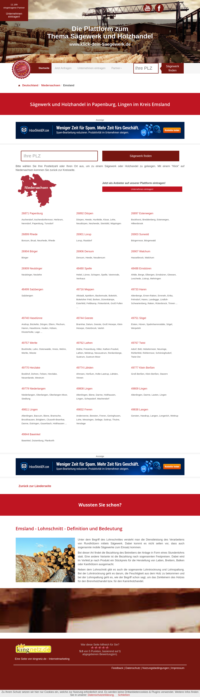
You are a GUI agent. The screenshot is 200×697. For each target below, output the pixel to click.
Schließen (124, 694)
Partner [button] (116, 68)
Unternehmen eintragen (92, 68)
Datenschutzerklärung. (101, 694)
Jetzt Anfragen (63, 68)
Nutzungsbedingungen (155, 668)
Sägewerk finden (172, 68)
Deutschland (28, 85)
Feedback (117, 668)
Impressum (177, 668)
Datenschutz (132, 668)
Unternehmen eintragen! (142, 189)
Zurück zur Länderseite (35, 486)
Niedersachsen (50, 85)
